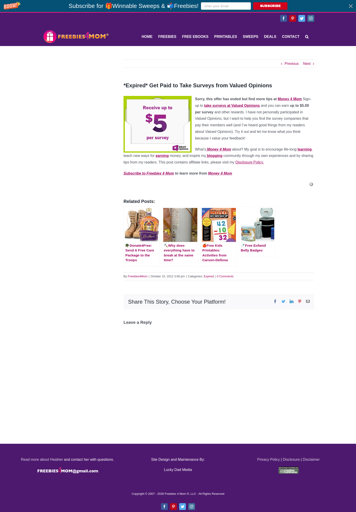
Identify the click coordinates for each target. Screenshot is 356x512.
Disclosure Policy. (249, 162)
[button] (178, 6)
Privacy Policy (268, 459)
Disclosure (291, 459)
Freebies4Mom (138, 276)
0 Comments (225, 276)
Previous (291, 64)
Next (307, 64)
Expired (209, 276)
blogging (214, 156)
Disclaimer (311, 459)
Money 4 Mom (290, 99)
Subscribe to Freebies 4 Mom (149, 173)
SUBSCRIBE (270, 6)
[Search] (307, 37)
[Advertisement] (76, 88)
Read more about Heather (42, 459)
